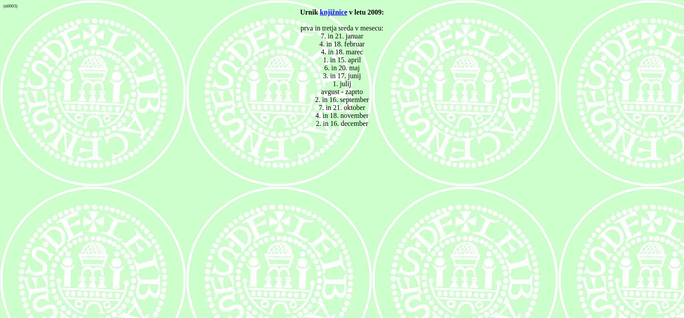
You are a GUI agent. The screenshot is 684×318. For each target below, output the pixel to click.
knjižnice (333, 12)
